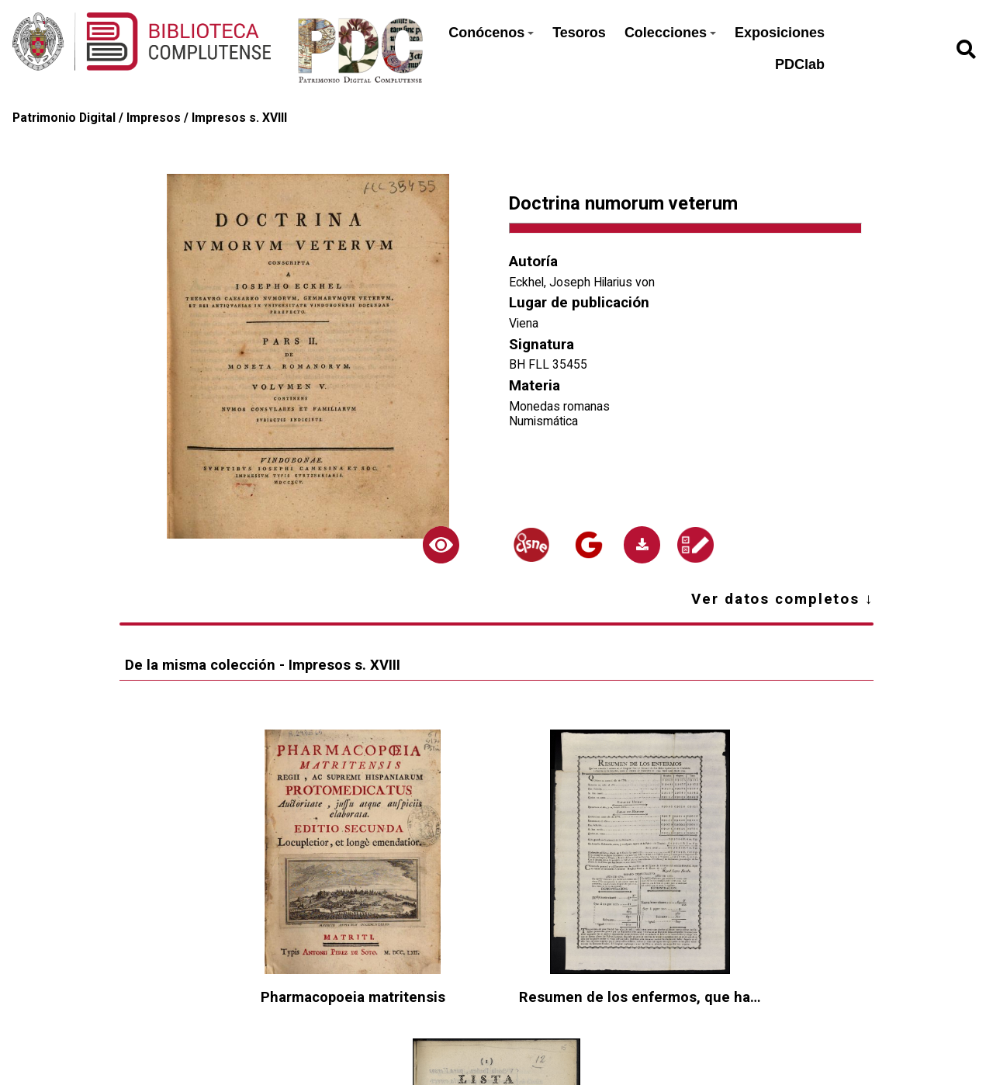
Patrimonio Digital (64, 117)
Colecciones (670, 32)
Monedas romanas (559, 406)
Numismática (543, 421)
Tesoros (579, 32)
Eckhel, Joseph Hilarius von (582, 282)
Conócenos (491, 32)
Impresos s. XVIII (239, 117)
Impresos (153, 117)
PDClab (800, 64)
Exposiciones (780, 32)
